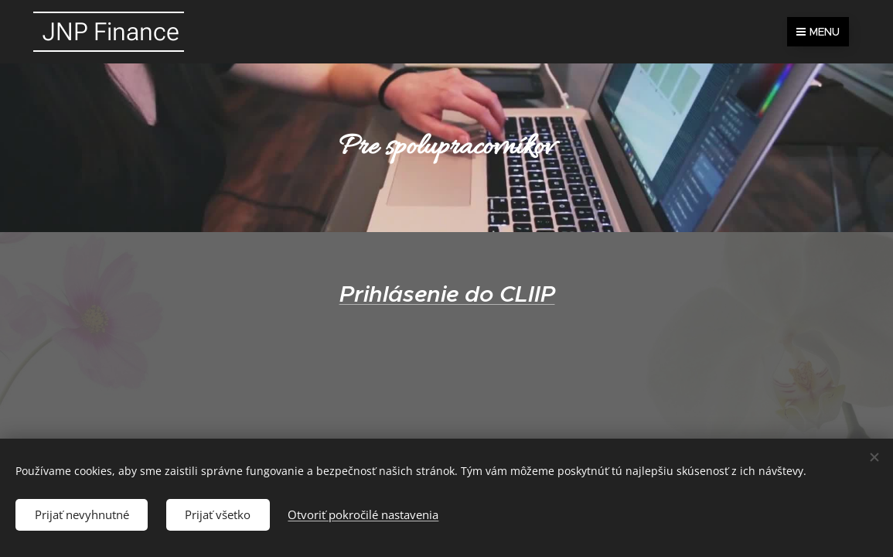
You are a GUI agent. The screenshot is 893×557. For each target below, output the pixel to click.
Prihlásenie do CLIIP (446, 294)
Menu (818, 32)
